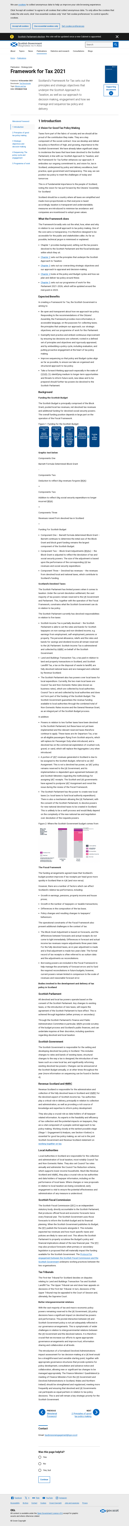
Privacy (85, 1503)
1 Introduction (18, 127)
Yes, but (47, 1470)
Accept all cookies (20, 26)
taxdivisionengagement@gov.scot (61, 1435)
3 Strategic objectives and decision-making (19, 144)
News (30, 51)
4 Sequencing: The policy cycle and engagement (19, 155)
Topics (21, 51)
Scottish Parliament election (31, 36)
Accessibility (15, 1503)
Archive (25, 1503)
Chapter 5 (45, 282)
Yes (45, 1457)
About (12, 51)
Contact (34, 1503)
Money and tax (20, 86)
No (44, 1463)
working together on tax (49, 1143)
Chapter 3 (45, 265)
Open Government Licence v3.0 (50, 1513)
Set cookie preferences (73, 26)
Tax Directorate (25, 83)
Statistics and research (60, 51)
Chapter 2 (45, 257)
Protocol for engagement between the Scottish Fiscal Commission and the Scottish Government (68, 1258)
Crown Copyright (55, 1503)
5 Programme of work (21, 163)
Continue (44, 1479)
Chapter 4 (45, 274)
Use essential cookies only (46, 26)
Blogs (90, 51)
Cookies (43, 1503)
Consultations (78, 51)
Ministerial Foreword (20, 121)
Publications (42, 51)
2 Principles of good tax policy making (20, 134)
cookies (22, 4)
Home (12, 58)
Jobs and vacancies (72, 1503)
